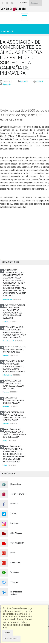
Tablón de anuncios (18, 494)
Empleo (5, 321)
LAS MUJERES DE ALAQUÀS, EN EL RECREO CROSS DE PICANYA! (13, 400)
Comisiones (15, 562)
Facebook (14, 504)
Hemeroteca (15, 484)
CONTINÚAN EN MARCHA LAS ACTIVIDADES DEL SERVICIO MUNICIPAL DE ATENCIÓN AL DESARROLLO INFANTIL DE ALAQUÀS (14, 332)
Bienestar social (8, 341)
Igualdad (5, 423)
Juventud (6, 355)
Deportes (6, 392)
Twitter (13, 513)
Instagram (14, 523)
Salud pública (7, 375)
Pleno (12, 553)
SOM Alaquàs (16, 533)
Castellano (23, 2)
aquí (5, 627)
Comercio (24, 81)
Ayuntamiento (7, 299)
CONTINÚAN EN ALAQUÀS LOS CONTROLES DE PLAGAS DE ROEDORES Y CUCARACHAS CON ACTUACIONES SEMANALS (14, 366)
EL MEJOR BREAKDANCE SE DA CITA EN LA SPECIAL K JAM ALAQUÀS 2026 (14, 349)
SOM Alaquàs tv (17, 543)
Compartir (6, 84)
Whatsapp (14, 572)
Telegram (14, 582)
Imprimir (39, 81)
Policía (5, 440)
